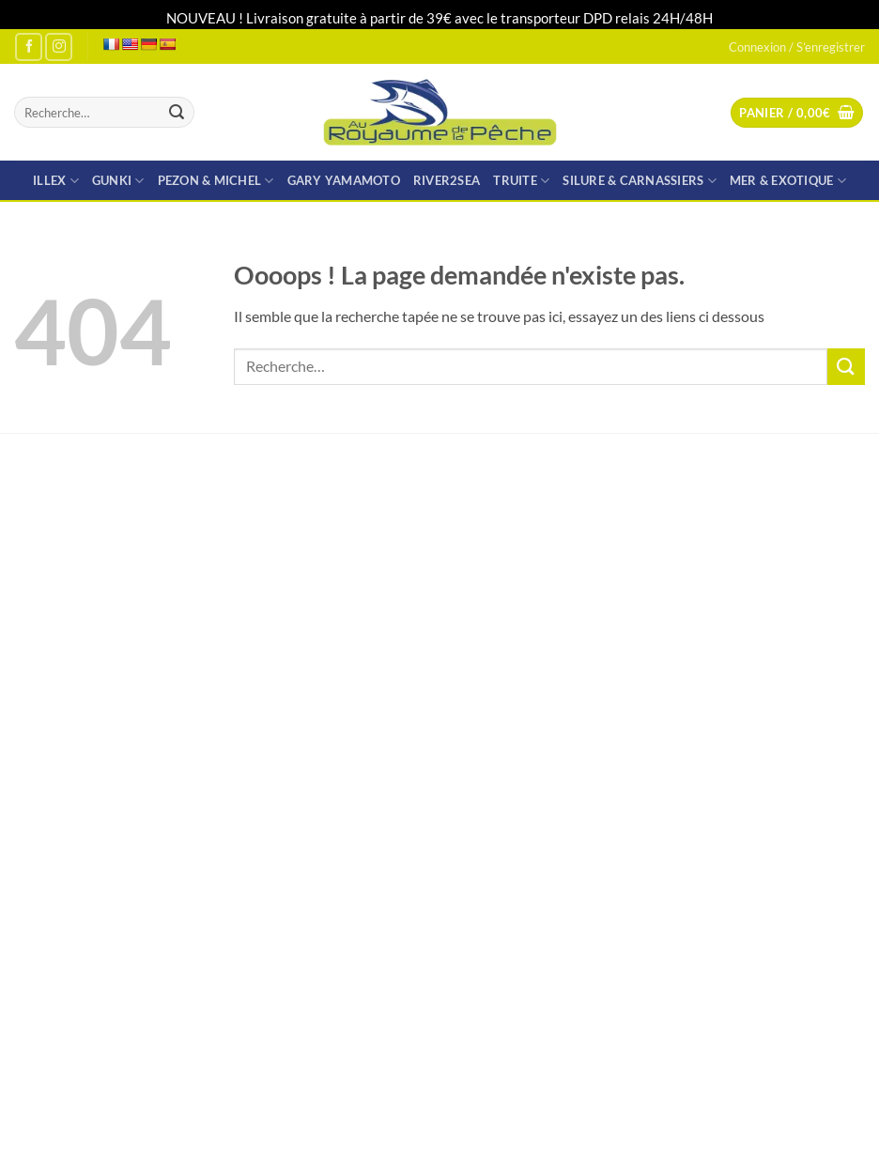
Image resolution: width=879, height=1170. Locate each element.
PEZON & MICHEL (216, 181)
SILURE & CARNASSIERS (640, 181)
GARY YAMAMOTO (343, 180)
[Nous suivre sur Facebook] (28, 46)
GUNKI (118, 181)
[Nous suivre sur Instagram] (58, 46)
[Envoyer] (177, 113)
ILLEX (56, 181)
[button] (797, 113)
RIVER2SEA (446, 180)
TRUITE (521, 181)
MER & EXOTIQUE (788, 181)
